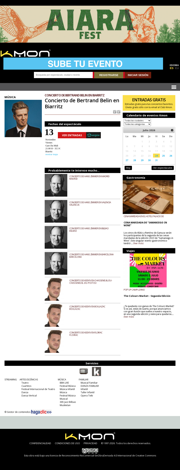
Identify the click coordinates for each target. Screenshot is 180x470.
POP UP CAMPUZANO (134, 289)
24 (156, 155)
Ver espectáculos (162, 167)
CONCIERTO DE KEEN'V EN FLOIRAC (85, 332)
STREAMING (11, 379)
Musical (64, 398)
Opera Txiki (87, 395)
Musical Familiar (89, 382)
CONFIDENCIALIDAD (40, 443)
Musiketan (65, 405)
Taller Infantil (87, 392)
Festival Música (68, 386)
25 (163, 155)
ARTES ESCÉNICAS (29, 379)
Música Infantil (67, 389)
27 (127, 160)
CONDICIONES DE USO (67, 443)
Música (63, 392)
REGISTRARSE (108, 75)
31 (156, 160)
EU (177, 68)
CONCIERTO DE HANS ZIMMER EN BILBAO (89, 228)
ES (172, 68)
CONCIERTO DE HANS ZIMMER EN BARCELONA (91, 254)
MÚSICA (62, 379)
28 (134, 160)
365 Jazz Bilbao (68, 402)
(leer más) (138, 243)
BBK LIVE (64, 382)
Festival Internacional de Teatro (38, 389)
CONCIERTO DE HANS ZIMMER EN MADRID (89, 176)
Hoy (128, 167)
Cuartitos (26, 386)
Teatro (25, 382)
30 (149, 160)
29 (142, 160)
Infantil (84, 389)
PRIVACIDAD (90, 443)
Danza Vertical (29, 395)
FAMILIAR (83, 379)
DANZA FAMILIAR (90, 386)
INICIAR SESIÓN (138, 75)
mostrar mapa (51, 154)
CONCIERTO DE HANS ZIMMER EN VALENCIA (90, 202)
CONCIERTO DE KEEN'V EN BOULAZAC (87, 306)
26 (170, 155)
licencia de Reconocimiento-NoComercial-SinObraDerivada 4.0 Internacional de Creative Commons (103, 455)
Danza (24, 392)
